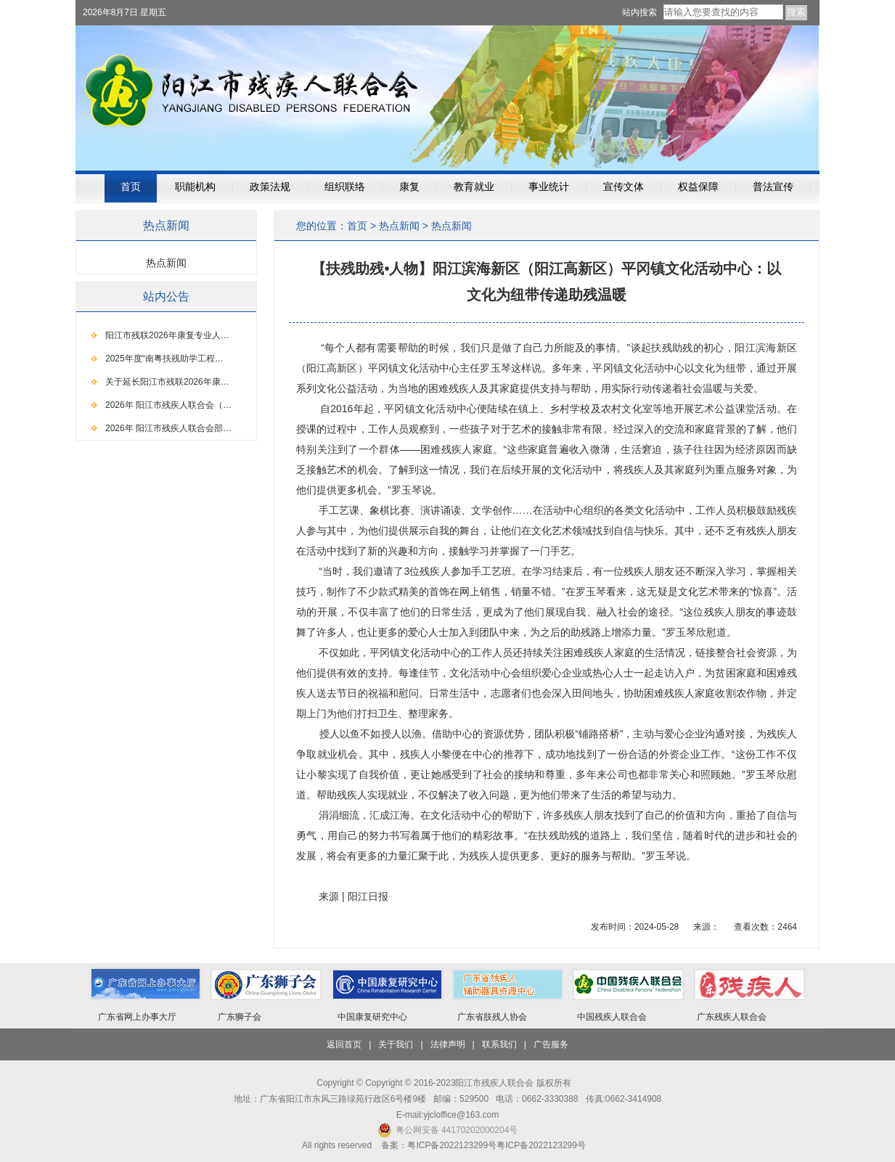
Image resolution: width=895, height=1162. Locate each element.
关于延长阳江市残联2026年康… (167, 382)
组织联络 (344, 186)
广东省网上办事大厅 (137, 1017)
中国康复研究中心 (372, 1017)
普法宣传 (773, 186)
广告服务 (551, 1044)
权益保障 (698, 186)
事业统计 (548, 186)
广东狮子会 (239, 1017)
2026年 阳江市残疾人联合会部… (168, 428)
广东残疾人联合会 (732, 1017)
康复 (409, 186)
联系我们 (499, 1044)
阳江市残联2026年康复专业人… (167, 335)
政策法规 (270, 186)
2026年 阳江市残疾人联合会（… (168, 405)
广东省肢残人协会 (492, 1017)
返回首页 (344, 1044)
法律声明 (447, 1044)
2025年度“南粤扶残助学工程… (164, 358)
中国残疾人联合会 (612, 1017)
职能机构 (195, 186)
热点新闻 (399, 226)
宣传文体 (623, 186)
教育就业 (474, 186)
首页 (130, 186)
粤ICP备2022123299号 (541, 1145)
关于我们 (395, 1044)
